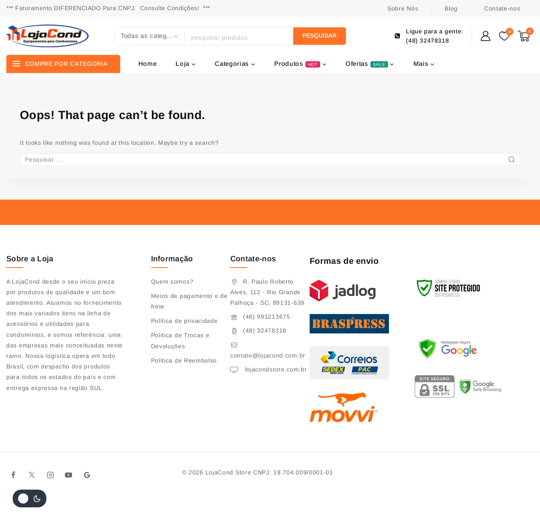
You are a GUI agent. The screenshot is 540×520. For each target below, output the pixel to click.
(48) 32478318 (264, 330)
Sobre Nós (402, 8)
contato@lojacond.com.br (267, 355)
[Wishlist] (504, 36)
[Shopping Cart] (526, 36)
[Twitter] (32, 475)
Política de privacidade (184, 320)
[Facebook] (13, 475)
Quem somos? (172, 281)
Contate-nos (502, 8)
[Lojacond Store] (47, 35)
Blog (451, 8)
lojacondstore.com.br (275, 369)
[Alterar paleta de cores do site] (29, 498)
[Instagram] (50, 475)
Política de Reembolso (184, 360)
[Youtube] (69, 475)
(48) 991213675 (266, 316)
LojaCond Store (228, 472)
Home (147, 63)
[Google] (87, 475)
